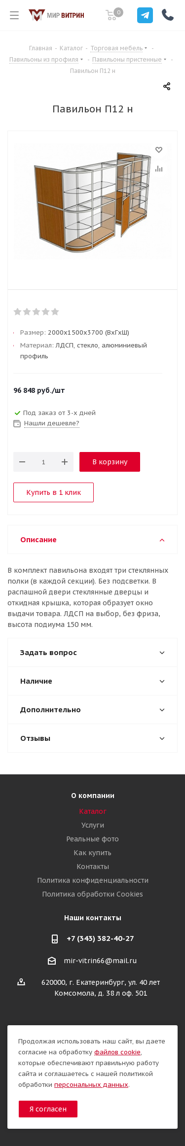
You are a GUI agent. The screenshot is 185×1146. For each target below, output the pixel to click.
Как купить (92, 852)
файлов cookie (117, 1052)
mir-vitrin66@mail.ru (100, 960)
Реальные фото (92, 838)
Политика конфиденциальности (92, 880)
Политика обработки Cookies (92, 894)
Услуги (92, 825)
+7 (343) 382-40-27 (100, 938)
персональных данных (91, 1084)
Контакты (92, 866)
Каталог (93, 811)
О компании (92, 795)
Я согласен (48, 1109)
